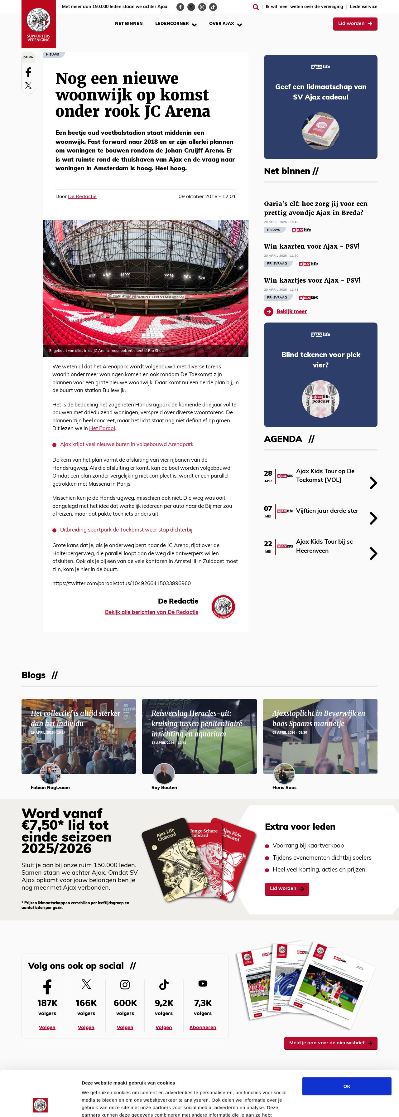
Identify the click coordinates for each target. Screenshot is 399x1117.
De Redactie (82, 196)
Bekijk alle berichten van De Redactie (151, 612)
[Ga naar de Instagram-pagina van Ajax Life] (202, 7)
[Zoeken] (256, 7)
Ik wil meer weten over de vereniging (304, 7)
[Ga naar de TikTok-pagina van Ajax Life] (213, 7)
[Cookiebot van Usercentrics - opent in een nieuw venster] (40, 1105)
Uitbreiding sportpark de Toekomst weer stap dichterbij (126, 530)
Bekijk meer (285, 311)
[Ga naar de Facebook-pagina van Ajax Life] (180, 7)
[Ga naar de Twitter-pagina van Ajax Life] (191, 7)
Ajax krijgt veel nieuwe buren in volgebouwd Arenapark (127, 444)
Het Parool (102, 428)
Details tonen (337, 1104)
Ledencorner (176, 23)
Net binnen (129, 23)
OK (347, 1043)
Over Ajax (225, 23)
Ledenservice (363, 7)
